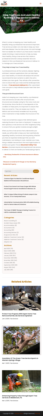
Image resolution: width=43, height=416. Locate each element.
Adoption (6, 242)
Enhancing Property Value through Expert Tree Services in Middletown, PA (19, 397)
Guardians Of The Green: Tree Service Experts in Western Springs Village (20, 359)
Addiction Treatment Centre (12, 239)
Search (36, 171)
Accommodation (9, 225)
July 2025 (7, 270)
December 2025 (9, 258)
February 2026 (8, 253)
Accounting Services (10, 232)
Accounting (7, 230)
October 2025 (8, 263)
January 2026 (8, 255)
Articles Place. (19, 413)
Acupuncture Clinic (10, 235)
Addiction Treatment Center (12, 237)
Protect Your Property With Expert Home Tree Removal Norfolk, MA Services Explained (19, 315)
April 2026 (7, 248)
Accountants (8, 228)
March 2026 (7, 251)
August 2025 (7, 267)
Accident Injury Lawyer (10, 223)
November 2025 (9, 260)
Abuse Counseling (9, 221)
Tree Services (32, 24)
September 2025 (9, 265)
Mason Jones (12, 24)
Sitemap (37, 413)
